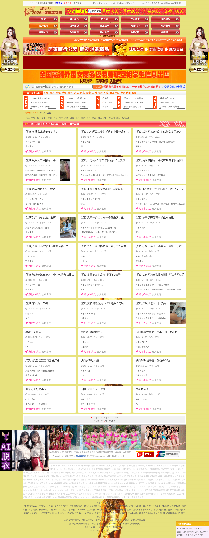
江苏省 (76, 98)
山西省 (34, 102)
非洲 (172, 102)
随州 (78, 118)
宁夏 (131, 106)
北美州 (169, 106)
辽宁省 (40, 106)
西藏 (126, 106)
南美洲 (176, 106)
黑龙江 (47, 102)
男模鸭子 (165, 32)
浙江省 (83, 98)
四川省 (134, 98)
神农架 (112, 118)
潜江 (118, 118)
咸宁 (61, 118)
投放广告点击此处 (104, 502)
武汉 (28, 118)
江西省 (83, 102)
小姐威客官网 (80, 456)
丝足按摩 (104, 26)
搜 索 (97, 86)
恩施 (94, 118)
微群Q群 (135, 32)
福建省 (70, 102)
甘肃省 (140, 102)
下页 (116, 417)
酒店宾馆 (165, 19)
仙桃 (100, 118)
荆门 (44, 118)
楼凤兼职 (74, 26)
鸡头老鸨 (165, 26)
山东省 (47, 106)
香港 (162, 98)
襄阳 (39, 118)
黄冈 (89, 118)
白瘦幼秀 (74, 32)
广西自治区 (107, 102)
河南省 (83, 106)
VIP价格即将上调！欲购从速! (189, 528)
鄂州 (83, 118)
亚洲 (162, 102)
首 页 (43, 19)
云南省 (127, 102)
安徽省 (76, 102)
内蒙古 (40, 102)
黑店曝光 (74, 19)
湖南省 (70, 106)
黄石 (55, 118)
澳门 (167, 98)
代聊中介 (135, 26)
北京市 (34, 98)
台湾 (172, 98)
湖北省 (76, 106)
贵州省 (140, 98)
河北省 (47, 98)
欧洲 (167, 102)
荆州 (66, 118)
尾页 (110, 417)
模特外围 (43, 32)
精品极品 (104, 32)
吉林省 (34, 106)
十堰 (33, 118)
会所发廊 (43, 26)
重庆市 (127, 98)
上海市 (70, 98)
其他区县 (126, 118)
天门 (105, 118)
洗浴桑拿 (135, 19)
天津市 (40, 98)
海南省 (105, 106)
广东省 (105, 98)
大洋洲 (163, 106)
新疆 (139, 106)
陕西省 (134, 102)
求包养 (104, 19)
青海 (135, 106)
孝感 (50, 118)
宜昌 (72, 118)
